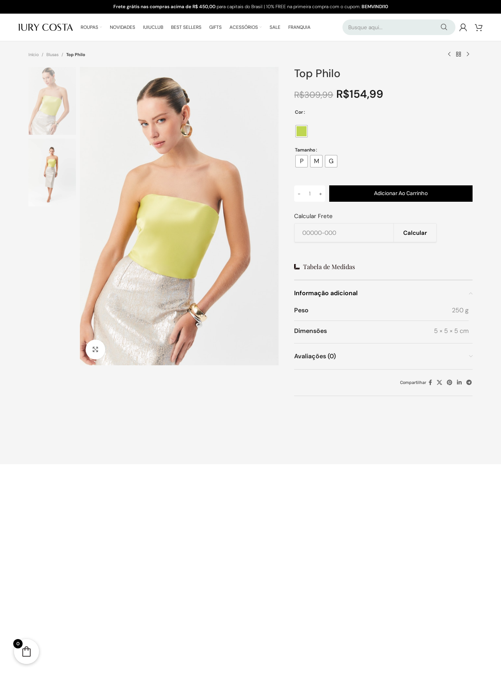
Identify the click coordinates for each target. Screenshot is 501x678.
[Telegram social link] (469, 382)
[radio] (301, 131)
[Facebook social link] (430, 382)
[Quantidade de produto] (310, 193)
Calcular (415, 233)
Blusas (52, 54)
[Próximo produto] (468, 54)
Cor (299, 112)
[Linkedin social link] (459, 382)
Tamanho (305, 150)
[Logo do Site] (45, 27)
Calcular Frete (313, 216)
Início (33, 54)
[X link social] (439, 382)
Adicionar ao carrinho (401, 193)
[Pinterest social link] (450, 382)
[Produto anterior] (449, 54)
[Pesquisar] (398, 27)
